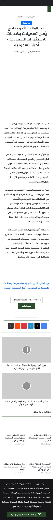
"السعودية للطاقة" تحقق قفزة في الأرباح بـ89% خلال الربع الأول (40, 467)
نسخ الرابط (26, 306)
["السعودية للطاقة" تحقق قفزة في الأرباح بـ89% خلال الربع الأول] (39, 455)
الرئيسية (31, 16)
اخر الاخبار (21, 16)
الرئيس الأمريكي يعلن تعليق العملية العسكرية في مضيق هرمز (15, 438)
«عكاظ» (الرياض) (34, 51)
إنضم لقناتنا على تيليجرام (25, 515)
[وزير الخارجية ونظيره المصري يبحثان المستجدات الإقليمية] (39, 426)
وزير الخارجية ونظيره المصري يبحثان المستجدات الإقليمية (39, 438)
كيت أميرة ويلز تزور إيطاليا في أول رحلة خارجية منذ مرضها (14, 467)
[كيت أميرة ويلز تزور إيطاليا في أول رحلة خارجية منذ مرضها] (13, 455)
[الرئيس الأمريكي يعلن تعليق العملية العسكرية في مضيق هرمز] (13, 426)
